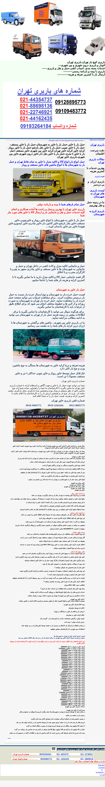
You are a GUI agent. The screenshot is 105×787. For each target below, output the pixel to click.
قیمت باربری (99, 176)
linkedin (101, 765)
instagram (100, 772)
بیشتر (9, 738)
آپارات (102, 775)
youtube (101, 768)
